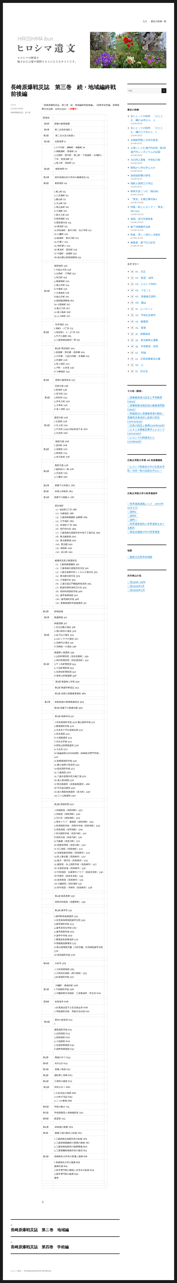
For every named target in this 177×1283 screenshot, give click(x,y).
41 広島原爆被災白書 (147, 358)
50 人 (139, 365)
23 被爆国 (141, 321)
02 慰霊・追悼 (144, 277)
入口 (145, 21)
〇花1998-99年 (136, 582)
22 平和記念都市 (145, 315)
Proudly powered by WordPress (37, 1271)
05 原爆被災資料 (145, 296)
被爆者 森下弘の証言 (143, 242)
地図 (129, 550)
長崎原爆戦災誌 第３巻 (20, 112)
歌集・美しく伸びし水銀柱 (145, 234)
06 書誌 (140, 302)
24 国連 (140, 327)
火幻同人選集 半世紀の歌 (145, 159)
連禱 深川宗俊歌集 (142, 218)
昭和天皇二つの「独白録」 (145, 191)
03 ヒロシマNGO (145, 284)
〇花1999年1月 (136, 586)
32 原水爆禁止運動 (146, 340)
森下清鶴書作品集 (140, 226)
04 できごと (143, 290)
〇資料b (133, 515)
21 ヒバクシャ (144, 308)
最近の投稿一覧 (158, 21)
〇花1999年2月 (136, 590)
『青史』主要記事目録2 (144, 199)
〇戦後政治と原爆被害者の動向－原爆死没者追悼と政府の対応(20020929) (146, 417)
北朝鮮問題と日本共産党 (144, 140)
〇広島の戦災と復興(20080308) (146, 425)
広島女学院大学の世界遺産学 (142, 493)
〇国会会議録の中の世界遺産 (143, 531)
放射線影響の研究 (140, 175)
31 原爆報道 (142, 333)
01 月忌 (140, 271)
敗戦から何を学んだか (143, 167)
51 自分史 (141, 371)
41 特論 (140, 352)
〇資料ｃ (132, 519)
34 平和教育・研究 (146, 346)
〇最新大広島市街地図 (139, 556)
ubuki (13, 105)
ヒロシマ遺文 (16, 1271)
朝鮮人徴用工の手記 (142, 183)
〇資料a (133, 511)
